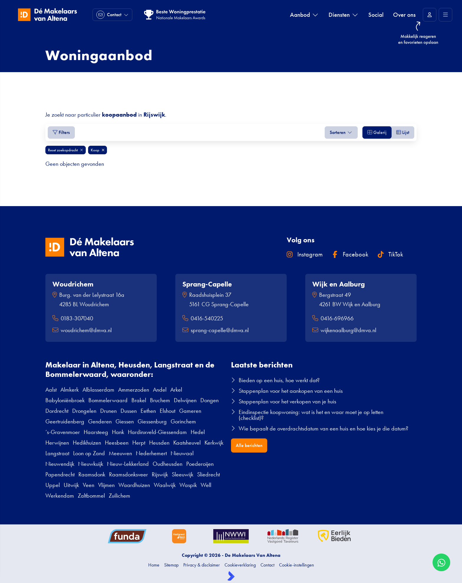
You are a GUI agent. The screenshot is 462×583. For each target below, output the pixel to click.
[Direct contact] (112, 15)
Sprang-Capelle (207, 284)
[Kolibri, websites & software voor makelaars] (231, 576)
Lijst (402, 132)
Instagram (305, 254)
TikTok (390, 254)
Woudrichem (72, 284)
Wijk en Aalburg (338, 284)
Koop (98, 150)
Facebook (350, 254)
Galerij (377, 132)
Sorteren (341, 132)
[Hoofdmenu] (445, 14)
